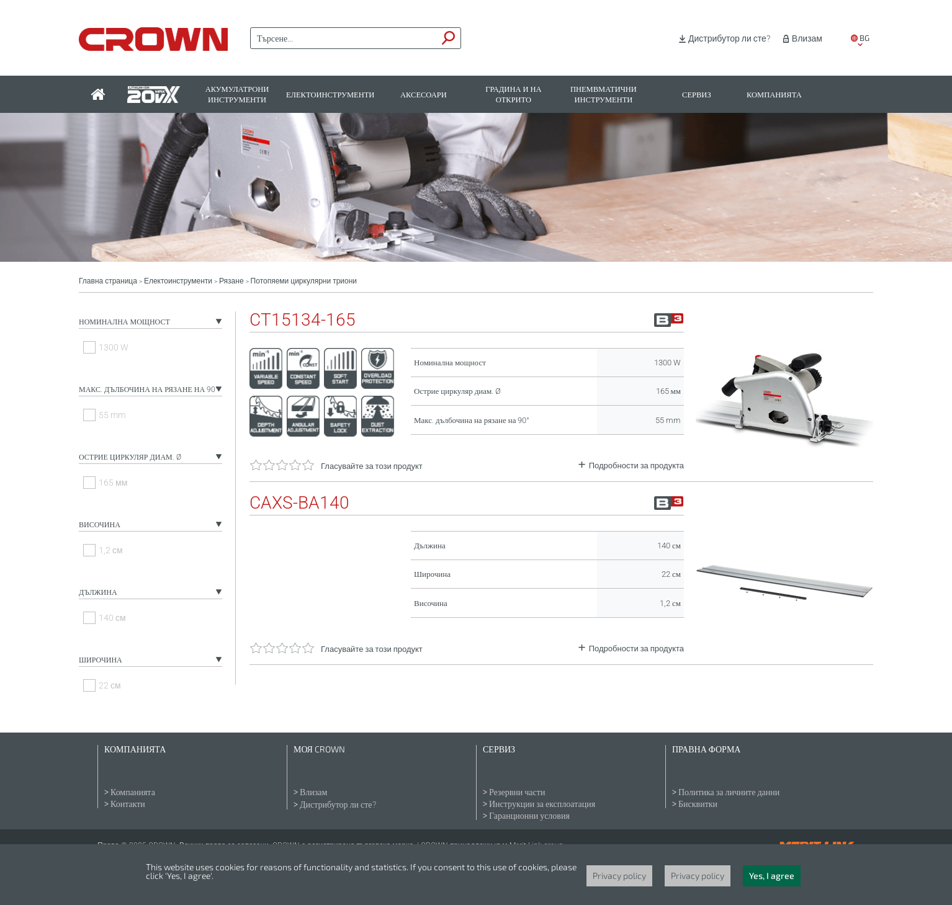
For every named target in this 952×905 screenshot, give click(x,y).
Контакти (127, 804)
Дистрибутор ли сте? (729, 38)
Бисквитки (697, 804)
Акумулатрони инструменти (237, 94)
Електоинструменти (330, 94)
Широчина (100, 660)
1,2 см (111, 550)
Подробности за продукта (636, 465)
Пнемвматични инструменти (603, 94)
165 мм (113, 483)
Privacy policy (619, 875)
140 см (112, 618)
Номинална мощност (124, 322)
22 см (110, 685)
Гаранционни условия (529, 815)
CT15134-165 (302, 320)
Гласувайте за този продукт (372, 466)
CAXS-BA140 (299, 503)
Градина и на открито (513, 94)
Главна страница (108, 281)
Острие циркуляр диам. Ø (130, 457)
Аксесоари (423, 94)
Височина (99, 524)
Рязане (231, 281)
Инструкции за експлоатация (542, 804)
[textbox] (344, 38)
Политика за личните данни (728, 792)
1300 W (113, 347)
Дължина (98, 592)
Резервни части (517, 792)
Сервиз (696, 94)
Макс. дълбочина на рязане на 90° (148, 389)
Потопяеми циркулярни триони (304, 281)
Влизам (807, 38)
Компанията (774, 94)
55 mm (112, 415)
